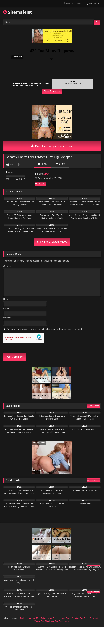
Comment (8, 266)
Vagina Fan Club (41, 621)
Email (6, 308)
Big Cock (40, 184)
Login (87, 3)
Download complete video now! (52, 146)
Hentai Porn (65, 618)
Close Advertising (52, 91)
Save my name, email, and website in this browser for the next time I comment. (44, 329)
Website (7, 318)
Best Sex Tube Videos (59, 621)
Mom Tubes (41, 618)
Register (96, 3)
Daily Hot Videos (27, 618)
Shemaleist (17, 12)
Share (60, 164)
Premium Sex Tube (80, 618)
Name (6, 299)
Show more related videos (52, 241)
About (42, 164)
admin (46, 174)
